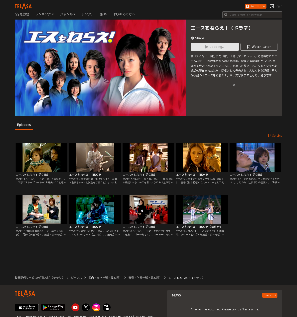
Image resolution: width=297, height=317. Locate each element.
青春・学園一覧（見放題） (145, 277)
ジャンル (76, 277)
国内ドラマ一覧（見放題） (105, 277)
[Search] (252, 14)
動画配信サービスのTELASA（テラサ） (39, 277)
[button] (255, 6)
